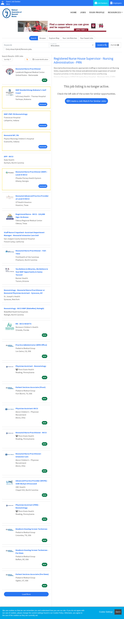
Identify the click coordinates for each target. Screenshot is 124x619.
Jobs (83, 12)
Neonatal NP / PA (11, 135)
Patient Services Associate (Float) (31, 387)
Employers (116, 3)
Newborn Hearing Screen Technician (31, 529)
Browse (43, 38)
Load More (26, 594)
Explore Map (54, 38)
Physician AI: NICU (27, 408)
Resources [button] (114, 12)
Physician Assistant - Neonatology (31, 366)
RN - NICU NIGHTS (23, 323)
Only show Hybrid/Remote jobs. (19, 49)
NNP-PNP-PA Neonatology (15, 114)
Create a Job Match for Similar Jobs (86, 100)
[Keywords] (26, 45)
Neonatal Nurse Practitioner (28, 69)
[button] (115, 45)
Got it (118, 612)
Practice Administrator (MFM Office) (31, 345)
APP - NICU (8, 156)
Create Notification (40, 59)
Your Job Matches (70, 38)
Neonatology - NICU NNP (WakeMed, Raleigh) (24, 308)
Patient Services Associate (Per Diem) (32, 574)
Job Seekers (101, 3)
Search (33, 38)
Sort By (6, 59)
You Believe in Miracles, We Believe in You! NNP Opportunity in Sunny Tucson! (32, 272)
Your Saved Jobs (86, 38)
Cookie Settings (106, 612)
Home (74, 12)
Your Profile (97, 12)
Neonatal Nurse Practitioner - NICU (31, 432)
